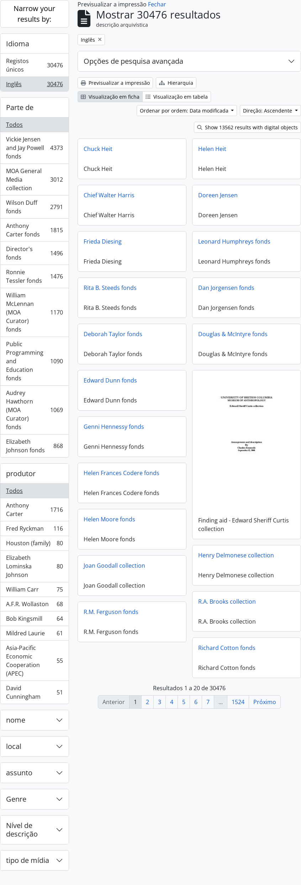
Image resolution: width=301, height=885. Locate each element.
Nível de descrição (22, 830)
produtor (21, 473)
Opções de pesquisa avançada (133, 61)
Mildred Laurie (34, 635)
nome (15, 720)
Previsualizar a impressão (115, 82)
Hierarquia (176, 82)
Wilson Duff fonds (34, 207)
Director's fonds (34, 253)
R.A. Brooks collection (227, 601)
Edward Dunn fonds (110, 380)
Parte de (19, 107)
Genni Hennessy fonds (114, 427)
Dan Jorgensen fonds (226, 288)
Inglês (34, 85)
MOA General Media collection (34, 179)
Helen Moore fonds (109, 519)
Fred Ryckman (34, 530)
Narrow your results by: (34, 14)
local (13, 746)
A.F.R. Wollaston (34, 605)
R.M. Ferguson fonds (111, 612)
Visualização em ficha (110, 96)
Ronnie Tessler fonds (34, 276)
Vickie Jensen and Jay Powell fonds (34, 147)
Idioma (17, 43)
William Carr (34, 591)
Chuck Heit (98, 149)
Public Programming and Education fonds (34, 361)
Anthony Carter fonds (34, 230)
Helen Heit (212, 149)
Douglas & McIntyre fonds (233, 334)
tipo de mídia (27, 860)
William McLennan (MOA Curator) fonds (34, 312)
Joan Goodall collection (114, 565)
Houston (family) (34, 545)
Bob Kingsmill (34, 620)
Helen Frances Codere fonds (121, 473)
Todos (14, 125)
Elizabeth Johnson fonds (34, 446)
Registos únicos (34, 65)
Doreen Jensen (218, 195)
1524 (238, 702)
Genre (16, 799)
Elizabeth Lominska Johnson (34, 566)
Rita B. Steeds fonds (110, 288)
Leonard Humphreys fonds (234, 241)
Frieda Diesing (103, 241)
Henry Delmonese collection (236, 555)
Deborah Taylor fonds (113, 334)
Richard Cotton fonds (226, 647)
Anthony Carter (34, 509)
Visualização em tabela (177, 96)
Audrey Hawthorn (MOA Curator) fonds (34, 410)
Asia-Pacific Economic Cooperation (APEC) (34, 660)
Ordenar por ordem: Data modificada (185, 110)
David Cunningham (34, 692)
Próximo (264, 702)
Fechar (157, 4)
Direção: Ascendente (268, 110)
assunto (19, 772)
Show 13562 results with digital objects (247, 127)
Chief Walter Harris (109, 195)
